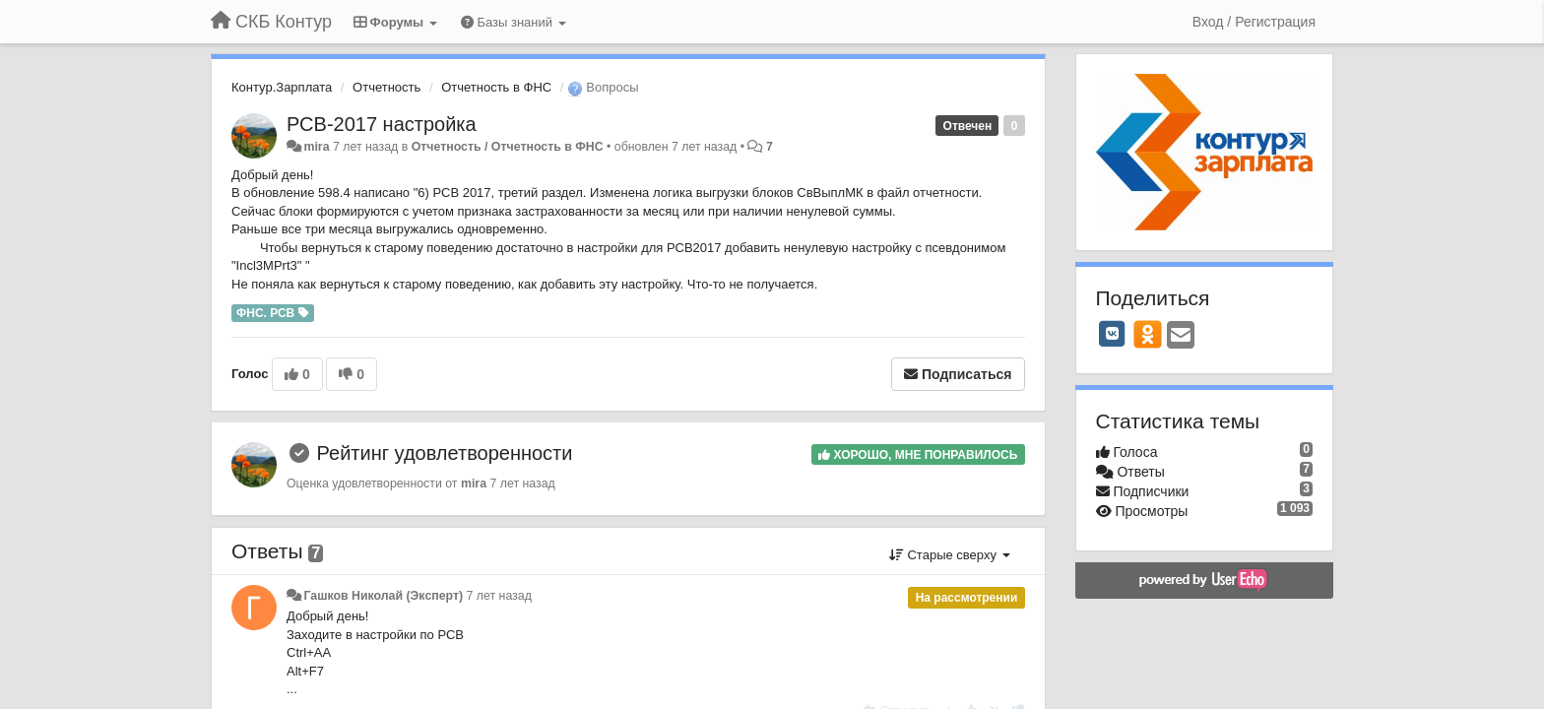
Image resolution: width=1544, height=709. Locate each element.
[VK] (1112, 334)
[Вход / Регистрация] (1254, 21)
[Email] (1180, 336)
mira (316, 147)
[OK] (1147, 334)
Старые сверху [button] (949, 555)
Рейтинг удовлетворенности (445, 453)
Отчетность (386, 87)
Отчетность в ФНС (496, 87)
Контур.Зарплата (281, 87)
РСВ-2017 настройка (382, 124)
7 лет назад (499, 596)
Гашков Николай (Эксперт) (383, 596)
